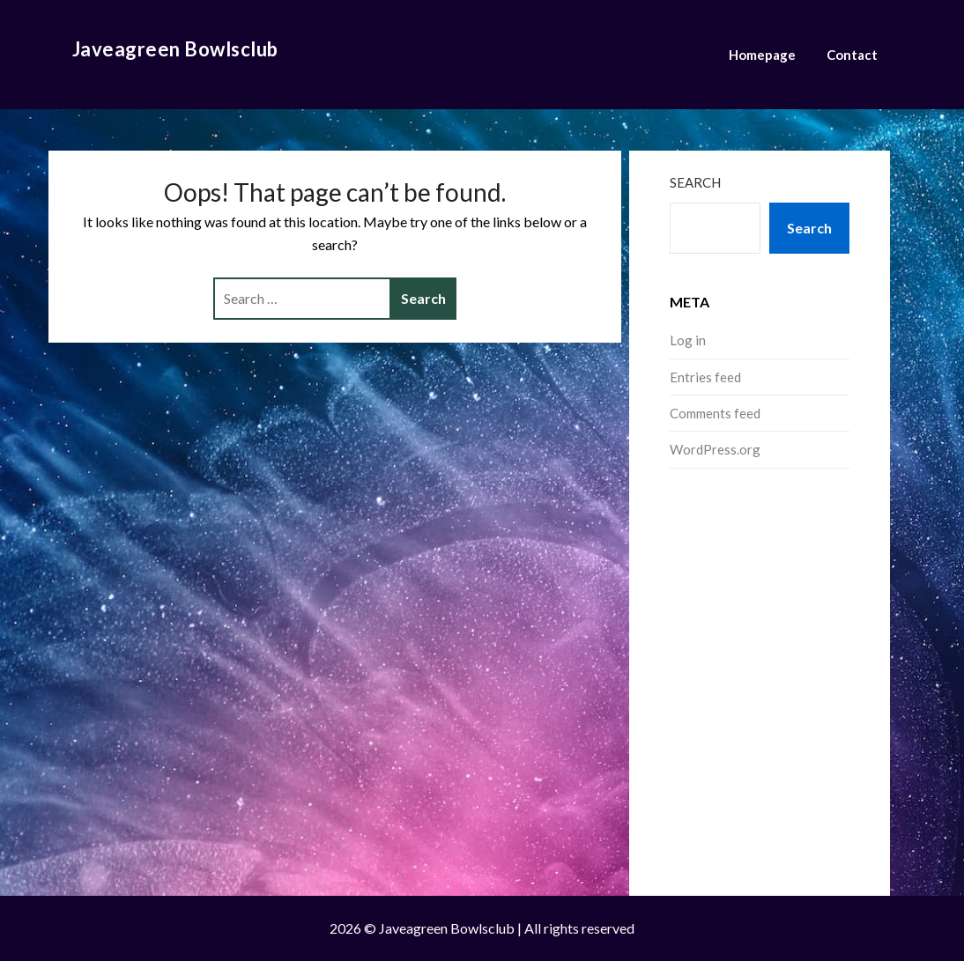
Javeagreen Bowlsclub (175, 49)
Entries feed (705, 377)
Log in (688, 340)
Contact (852, 55)
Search (695, 182)
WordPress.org (715, 449)
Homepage (762, 55)
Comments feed (715, 413)
